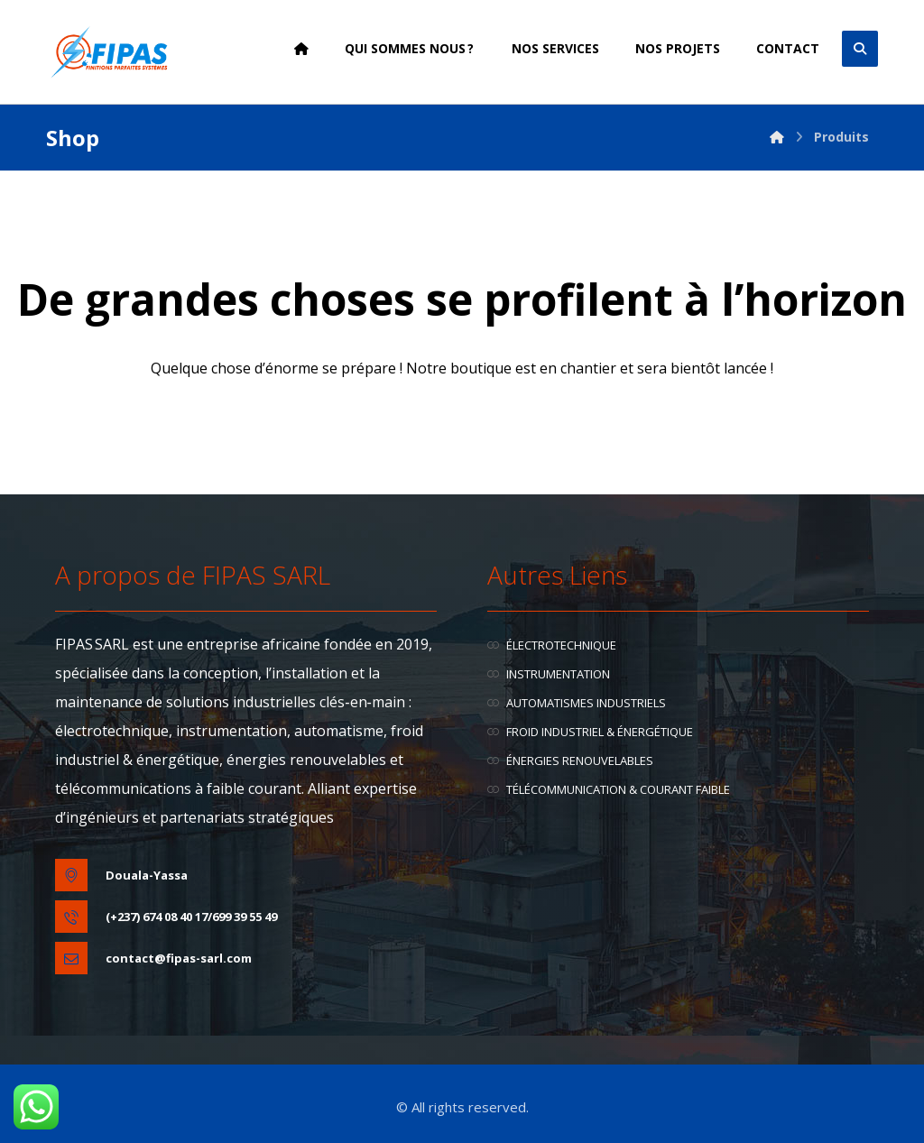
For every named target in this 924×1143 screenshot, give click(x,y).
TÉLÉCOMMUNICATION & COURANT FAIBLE (608, 789)
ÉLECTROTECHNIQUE (551, 645)
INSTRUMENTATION (548, 674)
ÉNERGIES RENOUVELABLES (570, 760)
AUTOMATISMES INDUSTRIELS (576, 703)
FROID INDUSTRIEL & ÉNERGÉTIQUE (590, 732)
